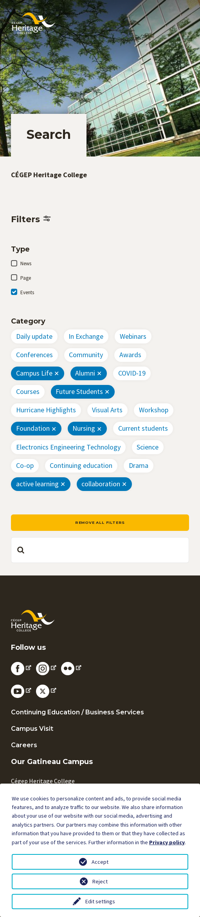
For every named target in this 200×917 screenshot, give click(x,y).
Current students (143, 428)
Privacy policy (167, 842)
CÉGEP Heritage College (49, 174)
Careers (24, 745)
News (25, 263)
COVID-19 (132, 373)
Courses (28, 391)
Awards (130, 354)
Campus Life (34, 373)
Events (27, 292)
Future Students (79, 391)
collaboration (100, 483)
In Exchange (85, 336)
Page (25, 278)
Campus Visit (32, 728)
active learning (37, 483)
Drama (138, 465)
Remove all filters (100, 522)
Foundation (33, 428)
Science (148, 446)
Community (86, 354)
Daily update (34, 336)
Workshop (153, 409)
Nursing (83, 428)
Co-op (25, 465)
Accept (100, 861)
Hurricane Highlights (46, 409)
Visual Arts (107, 409)
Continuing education (81, 465)
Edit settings (100, 901)
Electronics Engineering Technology (68, 446)
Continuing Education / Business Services (77, 712)
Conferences (34, 354)
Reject (100, 881)
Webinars (133, 336)
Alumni (85, 373)
